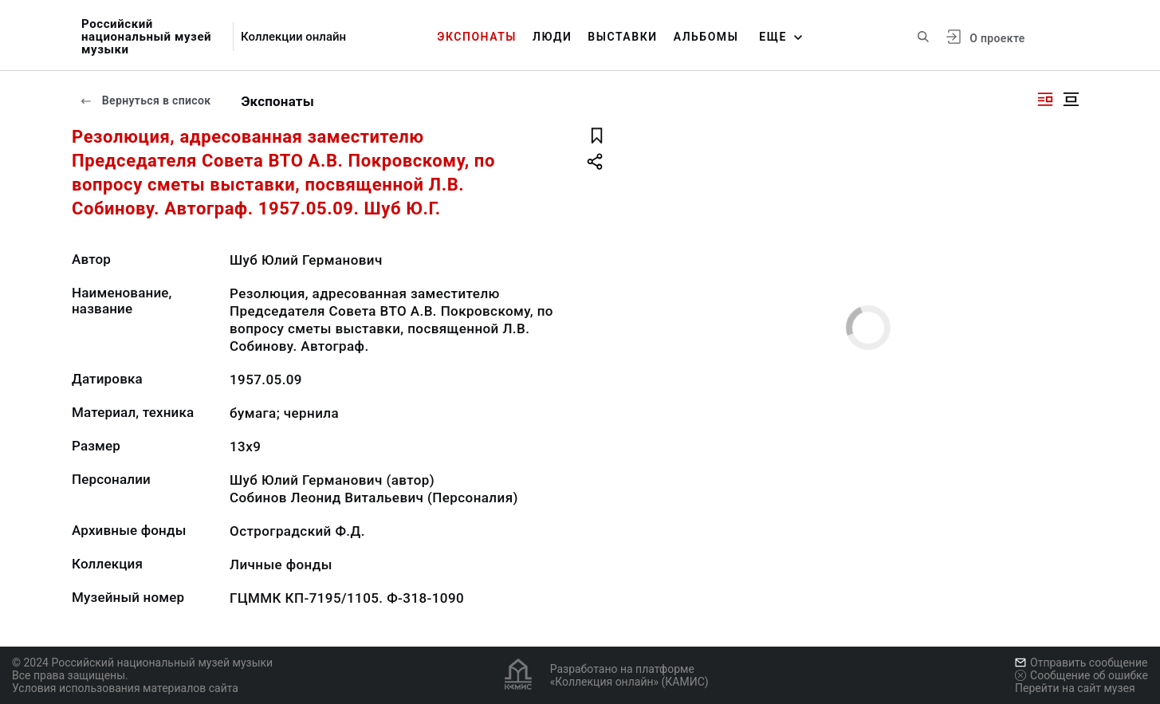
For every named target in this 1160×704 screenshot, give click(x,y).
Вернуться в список (145, 100)
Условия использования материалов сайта (125, 688)
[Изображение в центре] (1070, 99)
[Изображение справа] (1045, 99)
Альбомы (706, 36)
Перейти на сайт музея (1075, 688)
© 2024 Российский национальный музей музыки (142, 662)
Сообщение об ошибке (1081, 675)
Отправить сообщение (1081, 662)
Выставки (622, 36)
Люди (552, 36)
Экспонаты (477, 36)
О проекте (996, 38)
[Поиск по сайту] (923, 36)
